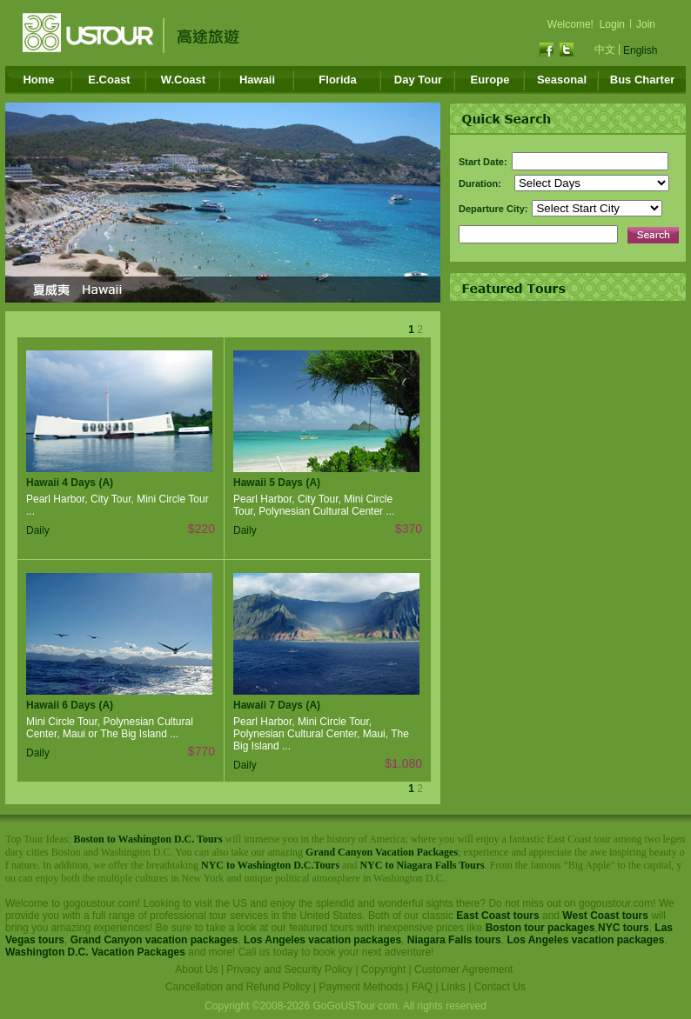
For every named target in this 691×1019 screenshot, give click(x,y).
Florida (337, 79)
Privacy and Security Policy (289, 969)
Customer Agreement (463, 969)
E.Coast (109, 79)
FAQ (422, 987)
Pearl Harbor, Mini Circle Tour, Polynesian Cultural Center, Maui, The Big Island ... (321, 734)
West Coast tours (604, 915)
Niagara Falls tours (454, 940)
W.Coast (183, 79)
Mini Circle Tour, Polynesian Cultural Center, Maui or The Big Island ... (109, 728)
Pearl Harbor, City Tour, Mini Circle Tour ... (117, 505)
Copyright (383, 969)
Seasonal (562, 79)
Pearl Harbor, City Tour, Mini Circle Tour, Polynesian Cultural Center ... (313, 505)
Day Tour (418, 79)
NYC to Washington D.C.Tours (270, 865)
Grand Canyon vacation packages (154, 940)
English (640, 50)
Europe (490, 79)
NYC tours (623, 928)
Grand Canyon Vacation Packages (381, 852)
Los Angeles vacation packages (322, 940)
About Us (196, 969)
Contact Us (500, 987)
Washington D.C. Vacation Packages (95, 952)
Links (453, 987)
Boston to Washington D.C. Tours (147, 839)
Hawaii (257, 79)
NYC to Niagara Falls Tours (421, 865)
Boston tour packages (540, 928)
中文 (604, 49)
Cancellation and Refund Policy (238, 987)
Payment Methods (361, 987)
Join (645, 24)
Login (612, 24)
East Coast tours (497, 915)
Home (38, 79)
